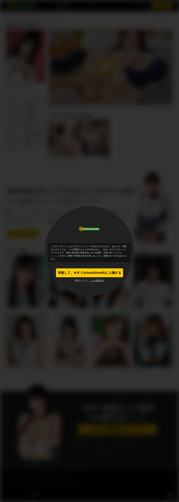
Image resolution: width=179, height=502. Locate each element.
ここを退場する (97, 280)
